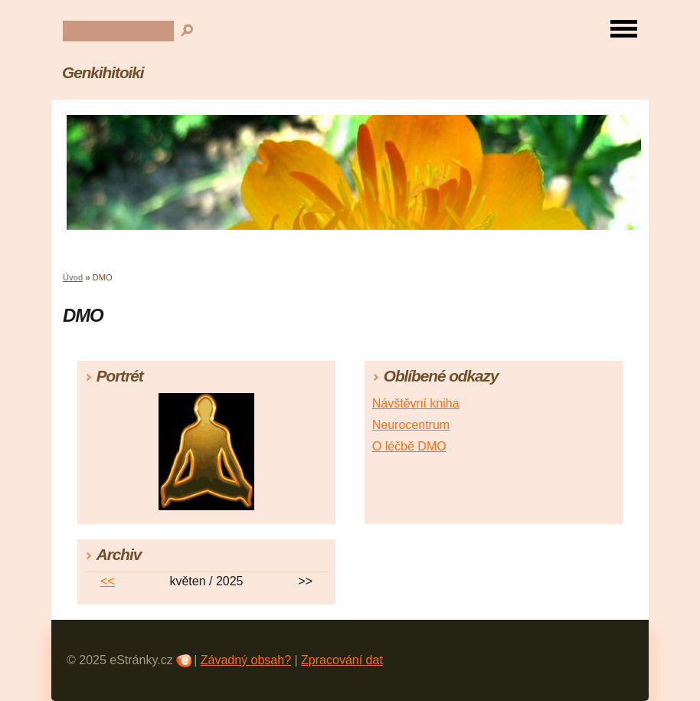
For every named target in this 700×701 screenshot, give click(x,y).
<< (107, 581)
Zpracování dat (342, 660)
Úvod (73, 277)
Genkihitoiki (103, 72)
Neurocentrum (411, 424)
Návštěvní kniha (416, 403)
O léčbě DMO (409, 446)
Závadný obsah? (246, 660)
